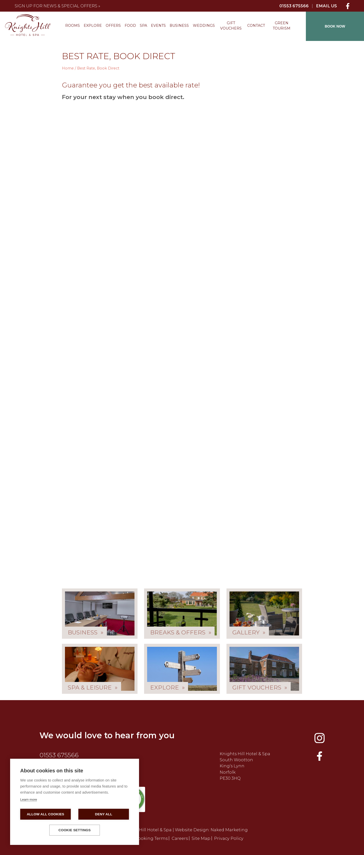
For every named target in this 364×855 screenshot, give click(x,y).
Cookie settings (74, 830)
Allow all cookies (45, 814)
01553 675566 (294, 5)
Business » (85, 632)
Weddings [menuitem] (204, 25)
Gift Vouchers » (259, 687)
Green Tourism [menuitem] (281, 26)
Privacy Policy (228, 838)
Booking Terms (151, 838)
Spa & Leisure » (93, 687)
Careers (180, 838)
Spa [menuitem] (143, 25)
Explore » (167, 687)
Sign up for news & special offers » (57, 5)
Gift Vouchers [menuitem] (231, 26)
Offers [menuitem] (113, 25)
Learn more (28, 799)
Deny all (103, 814)
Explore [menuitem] (93, 25)
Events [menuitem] (158, 25)
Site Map (201, 838)
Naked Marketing (229, 829)
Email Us (326, 5)
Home (68, 68)
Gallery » (248, 632)
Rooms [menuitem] (72, 25)
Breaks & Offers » (180, 632)
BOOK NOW (335, 26)
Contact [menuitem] (256, 25)
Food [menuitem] (130, 25)
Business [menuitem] (179, 25)
